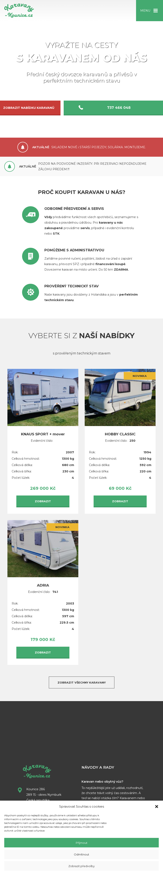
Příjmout (81, 842)
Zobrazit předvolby (81, 866)
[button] (157, 806)
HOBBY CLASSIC (120, 431)
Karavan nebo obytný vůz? (102, 778)
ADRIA (43, 582)
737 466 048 (120, 108)
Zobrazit (43, 498)
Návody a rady (98, 764)
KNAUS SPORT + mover (43, 431)
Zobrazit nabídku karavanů (53, 108)
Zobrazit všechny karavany (82, 679)
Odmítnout (81, 854)
